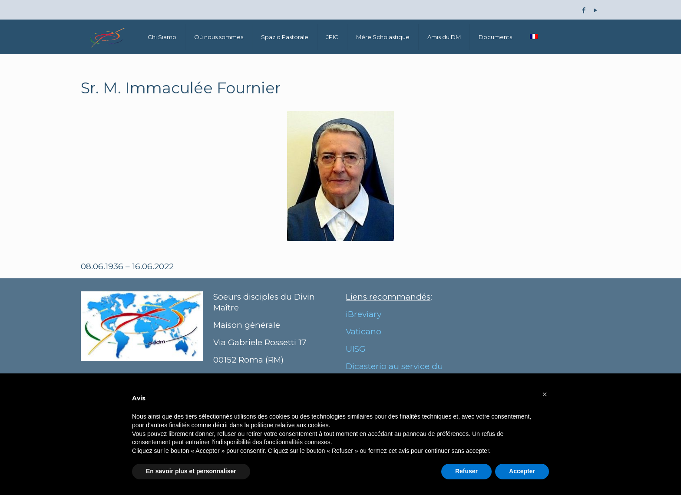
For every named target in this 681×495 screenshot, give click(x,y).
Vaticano (363, 332)
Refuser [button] (466, 471)
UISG (356, 349)
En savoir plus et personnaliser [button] (191, 471)
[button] (545, 394)
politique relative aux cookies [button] (289, 425)
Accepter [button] (522, 471)
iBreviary (363, 314)
